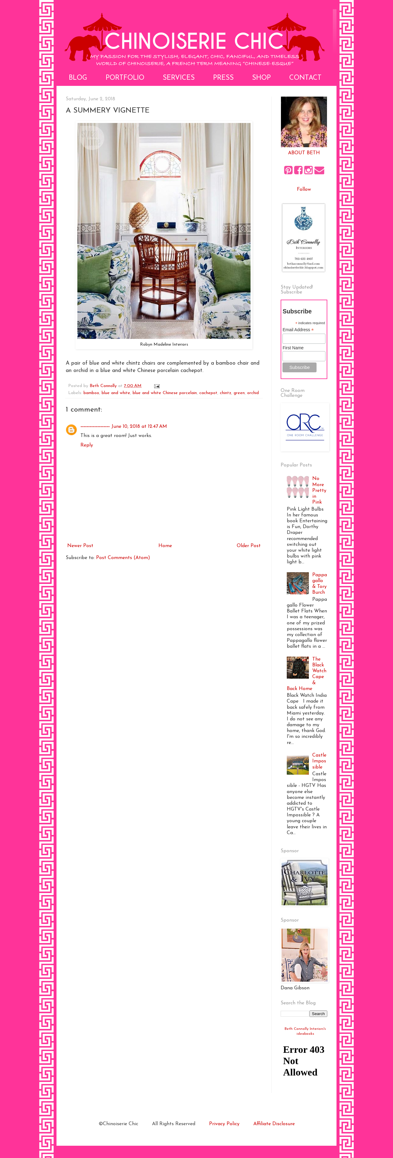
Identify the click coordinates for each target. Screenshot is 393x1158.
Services (179, 78)
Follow (304, 189)
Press (223, 78)
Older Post (249, 545)
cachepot (208, 393)
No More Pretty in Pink (319, 490)
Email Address (298, 330)
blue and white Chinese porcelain (165, 393)
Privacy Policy (224, 1124)
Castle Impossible (319, 761)
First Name (292, 347)
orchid (253, 393)
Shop (261, 78)
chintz (225, 393)
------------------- (95, 426)
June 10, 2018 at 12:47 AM (139, 426)
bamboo (91, 393)
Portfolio (125, 78)
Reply (86, 445)
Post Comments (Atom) (123, 557)
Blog (78, 78)
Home (165, 545)
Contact (305, 78)
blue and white (116, 393)
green (239, 393)
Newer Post (80, 545)
